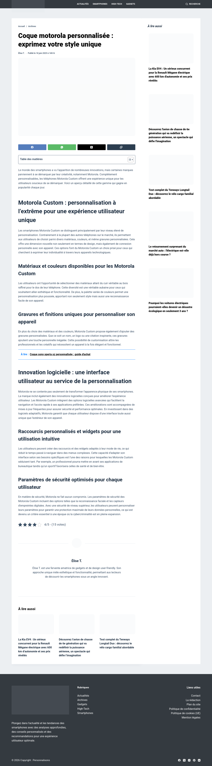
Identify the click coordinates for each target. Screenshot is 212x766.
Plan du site (193, 704)
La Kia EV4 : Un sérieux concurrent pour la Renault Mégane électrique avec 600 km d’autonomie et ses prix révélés (35, 647)
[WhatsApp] (62, 147)
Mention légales (191, 717)
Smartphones (100, 4)
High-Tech (116, 4)
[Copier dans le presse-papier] (121, 147)
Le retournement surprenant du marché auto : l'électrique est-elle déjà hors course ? (169, 250)
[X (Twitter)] (92, 147)
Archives (82, 700)
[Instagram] (189, 760)
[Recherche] (193, 4)
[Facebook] (32, 147)
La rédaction (193, 700)
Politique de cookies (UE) (185, 713)
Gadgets (130, 4)
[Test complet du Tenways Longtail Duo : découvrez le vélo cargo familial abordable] (117, 624)
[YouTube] (199, 760)
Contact (195, 695)
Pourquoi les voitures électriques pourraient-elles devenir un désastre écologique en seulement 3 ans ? (170, 307)
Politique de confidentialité (184, 708)
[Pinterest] (194, 760)
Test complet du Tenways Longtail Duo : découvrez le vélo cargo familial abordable (117, 643)
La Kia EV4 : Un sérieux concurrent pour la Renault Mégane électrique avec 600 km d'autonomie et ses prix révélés (170, 74)
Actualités (83, 4)
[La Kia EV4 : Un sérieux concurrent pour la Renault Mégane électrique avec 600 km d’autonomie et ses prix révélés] (36, 624)
